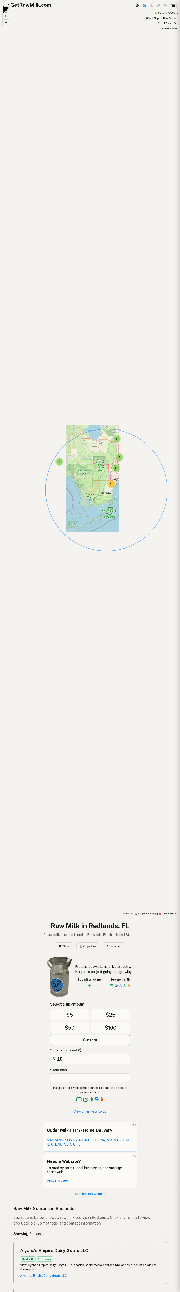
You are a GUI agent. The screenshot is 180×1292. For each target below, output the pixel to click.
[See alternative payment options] (96, 1099)
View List (114, 946)
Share (64, 946)
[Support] (144, 5)
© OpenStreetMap (146, 913)
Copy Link (87, 946)
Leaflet (128, 913)
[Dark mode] (152, 5)
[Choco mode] (158, 5)
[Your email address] (90, 1077)
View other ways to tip (90, 1111)
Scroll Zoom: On (167, 23)
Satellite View (169, 28)
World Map (152, 18)
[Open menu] (173, 5)
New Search (170, 18)
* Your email (59, 1070)
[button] (59, 461)
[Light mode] (165, 5)
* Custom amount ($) (66, 1050)
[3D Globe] (137, 5)
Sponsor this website (90, 1193)
